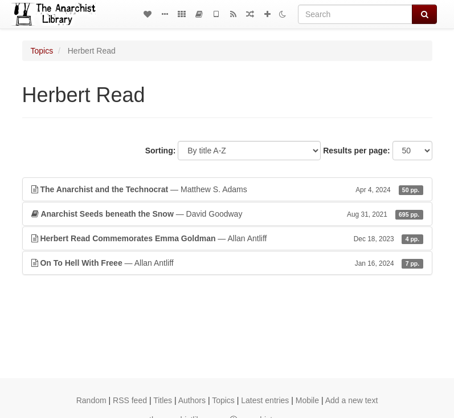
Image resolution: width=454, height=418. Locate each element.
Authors (192, 400)
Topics (42, 50)
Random (91, 400)
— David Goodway (227, 214)
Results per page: (356, 150)
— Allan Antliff (227, 238)
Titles (162, 400)
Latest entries (265, 400)
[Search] (355, 14)
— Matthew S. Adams (227, 189)
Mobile (307, 400)
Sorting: (160, 150)
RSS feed (130, 400)
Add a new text (351, 400)
